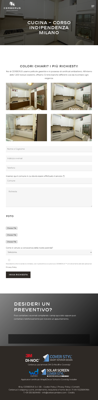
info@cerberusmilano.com (54, 392)
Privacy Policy (11, 267)
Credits (71, 392)
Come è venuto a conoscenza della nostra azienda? (29, 248)
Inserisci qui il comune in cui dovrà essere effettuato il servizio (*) (49, 191)
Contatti (76, 387)
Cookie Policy (50, 387)
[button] (92, 6)
